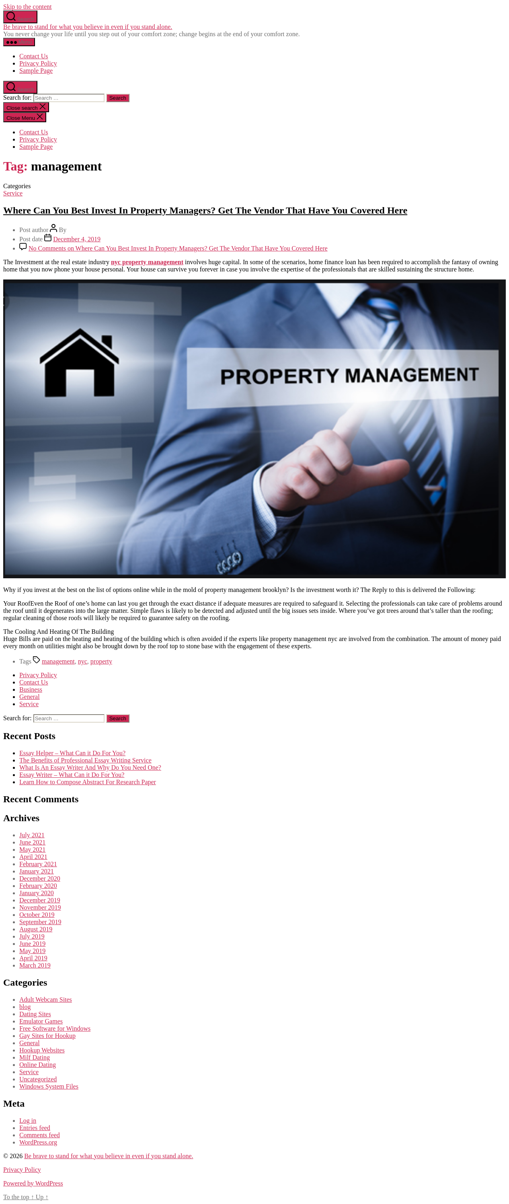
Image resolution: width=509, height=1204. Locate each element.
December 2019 (39, 900)
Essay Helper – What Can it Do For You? (72, 753)
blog (25, 1006)
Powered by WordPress (33, 1183)
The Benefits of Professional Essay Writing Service (85, 760)
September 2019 (40, 921)
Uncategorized (38, 1079)
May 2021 (32, 849)
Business (30, 689)
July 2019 (32, 936)
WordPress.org (38, 1142)
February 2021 (38, 864)
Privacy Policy (38, 63)
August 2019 (35, 929)
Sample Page (36, 70)
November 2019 (40, 907)
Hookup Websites (42, 1050)
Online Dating (37, 1064)
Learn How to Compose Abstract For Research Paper (87, 782)
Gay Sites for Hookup (47, 1035)
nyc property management (147, 262)
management (58, 661)
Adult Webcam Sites (45, 999)
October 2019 (37, 914)
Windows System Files (48, 1086)
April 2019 (33, 958)
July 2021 (32, 835)
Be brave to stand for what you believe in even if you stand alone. (87, 26)
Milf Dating (34, 1057)
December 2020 (39, 878)
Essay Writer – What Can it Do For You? (71, 774)
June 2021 (32, 842)
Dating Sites (35, 1014)
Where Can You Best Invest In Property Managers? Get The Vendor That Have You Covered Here (205, 210)
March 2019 (35, 965)
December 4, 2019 (77, 239)
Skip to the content (27, 6)
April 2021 (33, 856)
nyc (82, 661)
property (101, 661)
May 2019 (32, 950)
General (29, 696)
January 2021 (36, 871)
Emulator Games (41, 1021)
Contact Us (33, 56)
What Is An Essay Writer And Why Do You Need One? (90, 767)
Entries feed (34, 1127)
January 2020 (36, 893)
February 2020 (38, 885)
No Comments (178, 248)
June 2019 (32, 943)
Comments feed (39, 1135)
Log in (27, 1120)
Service (13, 193)
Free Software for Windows (54, 1028)
